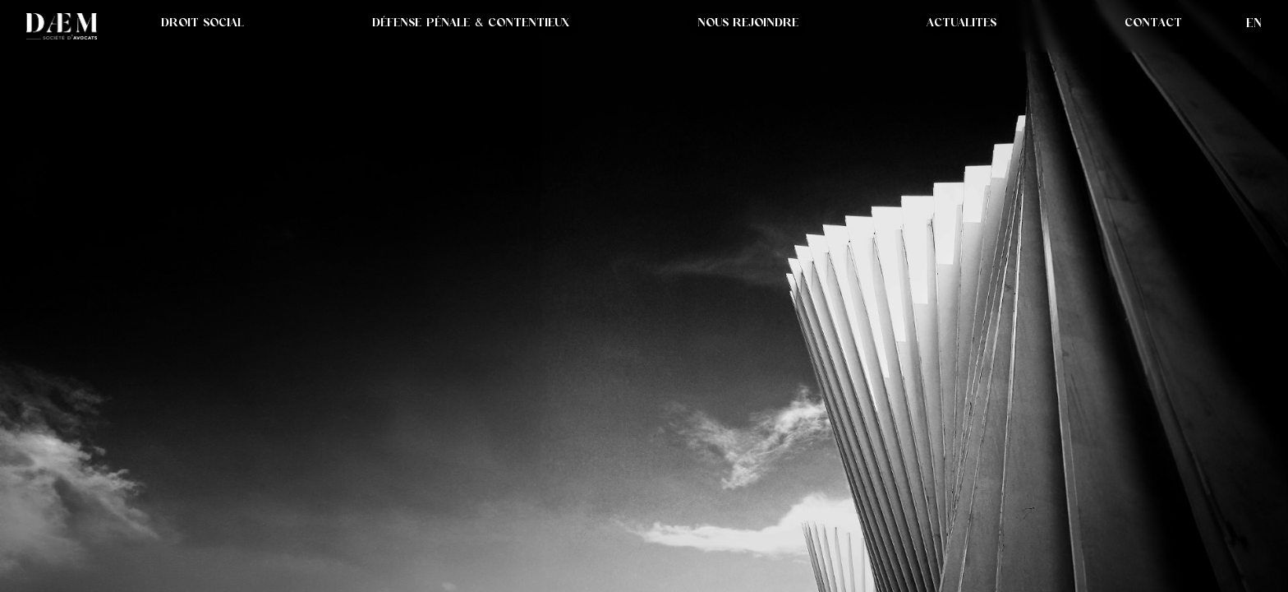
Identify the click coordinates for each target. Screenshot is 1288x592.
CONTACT (1153, 22)
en (1254, 22)
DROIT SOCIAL (202, 22)
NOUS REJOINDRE (747, 22)
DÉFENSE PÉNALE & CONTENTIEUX (470, 22)
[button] (961, 22)
